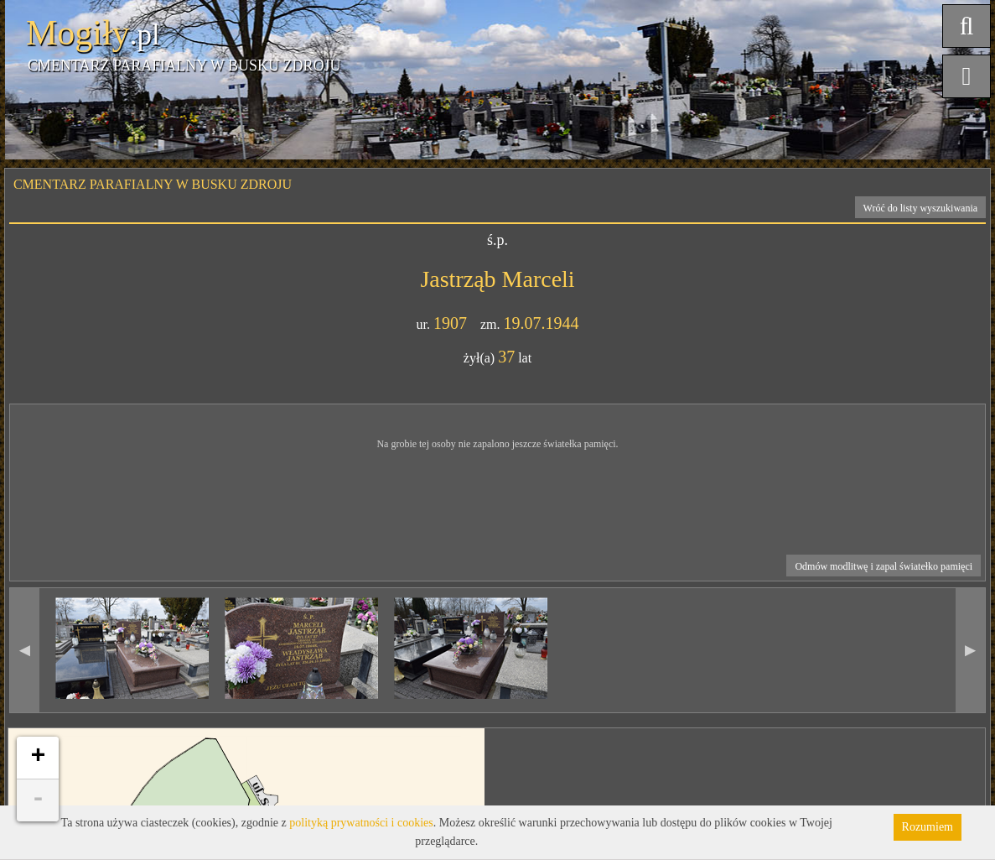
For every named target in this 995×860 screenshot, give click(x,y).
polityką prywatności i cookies (361, 822)
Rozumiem (927, 827)
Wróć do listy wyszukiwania (920, 208)
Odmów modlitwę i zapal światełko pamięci (883, 566)
